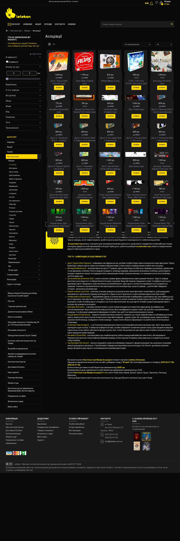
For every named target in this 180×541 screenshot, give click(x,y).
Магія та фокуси (15, 179)
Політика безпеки (15, 378)
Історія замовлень (76, 495)
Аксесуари (11, 279)
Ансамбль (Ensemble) (76, 433)
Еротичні (12, 255)
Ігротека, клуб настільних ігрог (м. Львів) (22, 342)
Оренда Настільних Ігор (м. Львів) (22, 335)
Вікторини (13, 168)
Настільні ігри (16, 31)
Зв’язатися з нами (15, 401)
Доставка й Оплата (16, 367)
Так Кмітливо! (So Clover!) (78, 440)
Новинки (10, 142)
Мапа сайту (13, 407)
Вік (9, 266)
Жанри (27, 31)
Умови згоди (13, 383)
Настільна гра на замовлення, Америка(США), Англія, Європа (21, 389)
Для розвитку (14, 175)
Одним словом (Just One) (78, 389)
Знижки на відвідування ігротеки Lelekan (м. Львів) (22, 355)
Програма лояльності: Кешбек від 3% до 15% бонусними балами (23, 323)
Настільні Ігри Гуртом (17, 362)
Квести (12, 237)
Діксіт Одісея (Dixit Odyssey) (79, 360)
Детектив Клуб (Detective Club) (80, 376)
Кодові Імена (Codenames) (78, 412)
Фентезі (12, 230)
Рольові (12, 208)
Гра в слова (13, 172)
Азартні (12, 248)
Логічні (12, 197)
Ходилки (12, 183)
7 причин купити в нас (17, 306)
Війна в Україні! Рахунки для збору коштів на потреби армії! (22, 294)
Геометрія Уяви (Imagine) (78, 422)
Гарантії (40, 508)
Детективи (13, 190)
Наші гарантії (13, 372)
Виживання (13, 186)
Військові (13, 240)
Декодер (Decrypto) (75, 404)
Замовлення (11, 512)
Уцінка (10, 152)
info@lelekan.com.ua (113, 510)
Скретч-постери (14, 284)
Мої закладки (74, 499)
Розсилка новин (76, 502)
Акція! (9, 147)
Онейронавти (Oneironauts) (79, 394)
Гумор (11, 219)
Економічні (13, 233)
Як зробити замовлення (18, 349)
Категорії (12, 259)
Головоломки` (13, 275)
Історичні (12, 193)
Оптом (104, 470)
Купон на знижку (15, 317)
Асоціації (12, 165)
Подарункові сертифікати (48, 495)
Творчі (11, 222)
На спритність (14, 201)
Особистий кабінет (77, 492)
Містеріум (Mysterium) (76, 366)
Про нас (11, 301)
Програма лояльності (17, 330)
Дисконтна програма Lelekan (20, 312)
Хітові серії (13, 270)
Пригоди (12, 204)
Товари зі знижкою (45, 499)
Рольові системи (15, 211)
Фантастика (13, 226)
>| (70, 321)
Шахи (11, 244)
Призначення (14, 262)
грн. (38, 73)
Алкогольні (13, 251)
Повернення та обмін (17, 396)
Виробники (42, 492)
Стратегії (12, 215)
